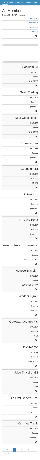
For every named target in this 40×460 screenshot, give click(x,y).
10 (4, 453)
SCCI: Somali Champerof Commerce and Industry (19, 3)
